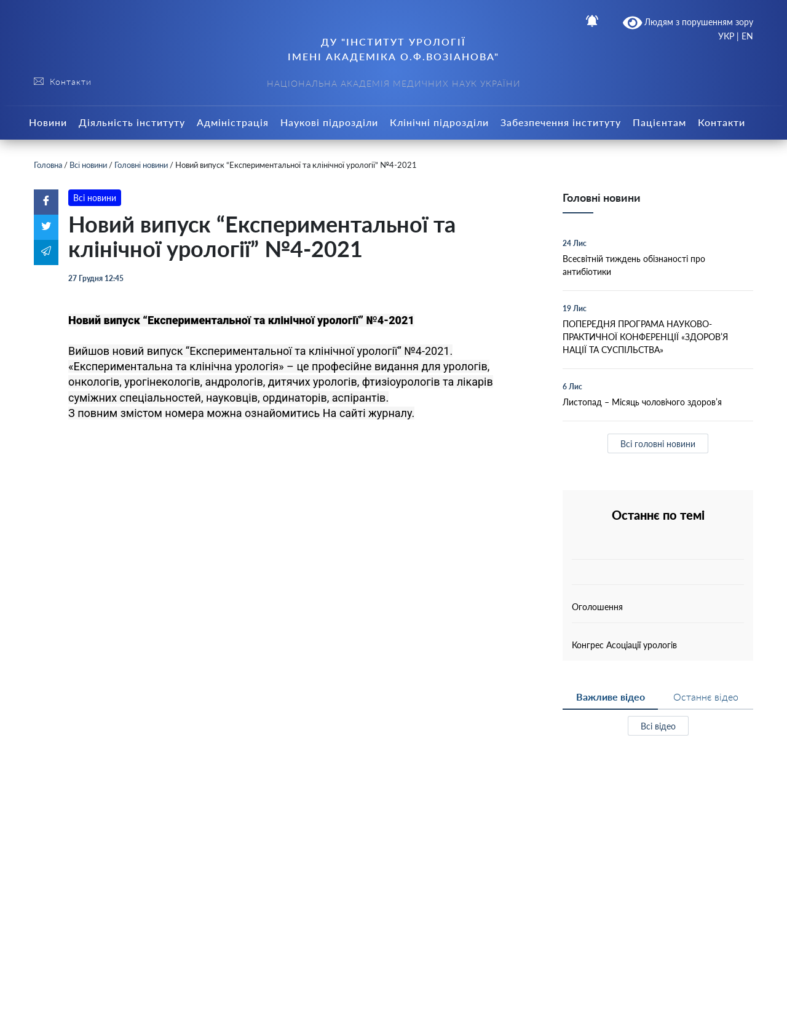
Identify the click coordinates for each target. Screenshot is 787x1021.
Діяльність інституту (132, 122)
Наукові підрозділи (329, 122)
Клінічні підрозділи (439, 122)
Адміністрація (233, 122)
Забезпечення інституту (560, 122)
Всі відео (658, 726)
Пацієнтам (659, 122)
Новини (48, 122)
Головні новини (141, 165)
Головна (48, 165)
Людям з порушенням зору (688, 22)
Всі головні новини (657, 444)
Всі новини (88, 165)
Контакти (721, 122)
